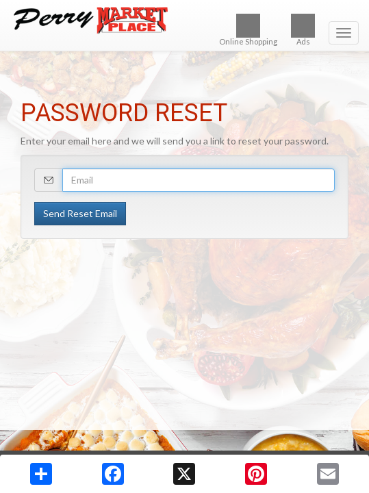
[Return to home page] (184, 20)
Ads (303, 30)
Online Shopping (248, 30)
